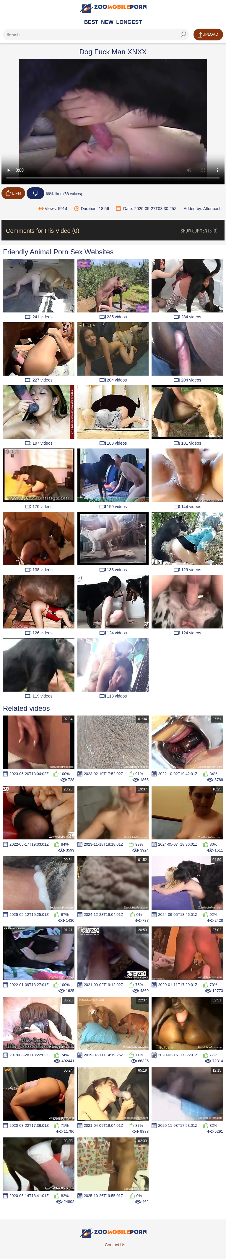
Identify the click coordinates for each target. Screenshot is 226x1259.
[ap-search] (96, 34)
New (107, 22)
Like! (13, 193)
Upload (208, 35)
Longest (129, 22)
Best (91, 22)
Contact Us (115, 1244)
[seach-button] (183, 34)
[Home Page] (113, 8)
